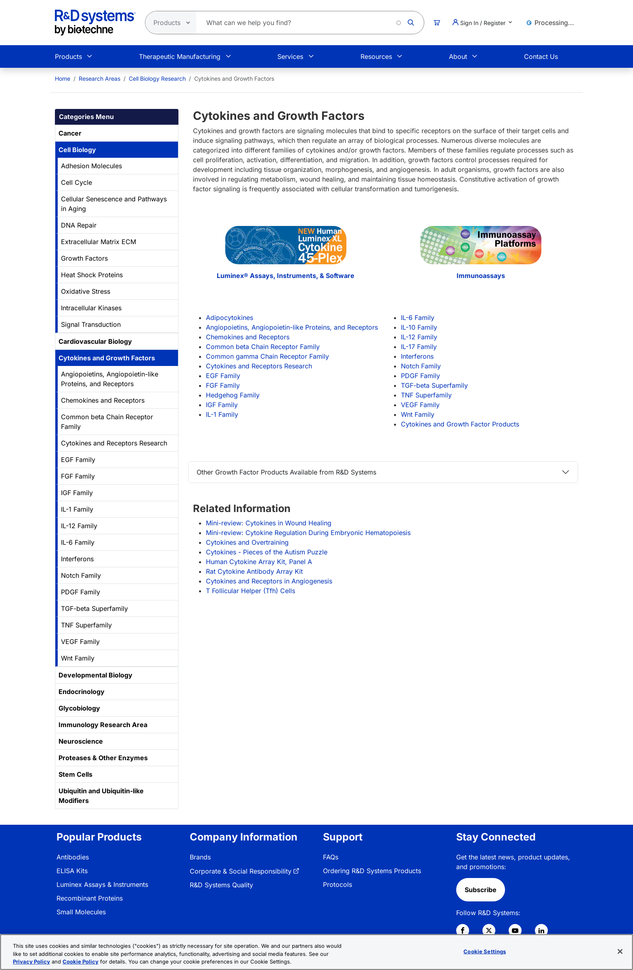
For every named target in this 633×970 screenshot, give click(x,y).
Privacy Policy (31, 961)
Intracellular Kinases (91, 308)
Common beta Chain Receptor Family (107, 422)
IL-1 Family (77, 509)
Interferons (77, 559)
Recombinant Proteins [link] (90, 898)
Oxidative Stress (85, 291)
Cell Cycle (76, 182)
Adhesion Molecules (91, 166)
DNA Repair (78, 225)
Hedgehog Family (233, 395)
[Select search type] (168, 22)
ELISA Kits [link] (72, 871)
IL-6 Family (77, 542)
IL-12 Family (79, 526)
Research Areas (99, 78)
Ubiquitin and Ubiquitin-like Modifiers (101, 796)
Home (62, 78)
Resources (376, 56)
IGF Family (77, 493)
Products (68, 56)
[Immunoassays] (480, 248)
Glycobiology (79, 708)
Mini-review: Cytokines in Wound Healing (268, 523)
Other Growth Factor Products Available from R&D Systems (286, 472)
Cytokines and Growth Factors (107, 358)
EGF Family (78, 460)
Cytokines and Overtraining (247, 542)
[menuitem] (62, 78)
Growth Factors (84, 258)
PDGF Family (80, 592)
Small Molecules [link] (81, 912)
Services (290, 56)
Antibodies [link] (73, 857)
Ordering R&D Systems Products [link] (372, 871)
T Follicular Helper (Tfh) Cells (250, 591)
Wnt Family (77, 658)
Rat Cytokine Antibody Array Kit (254, 571)
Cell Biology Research (157, 78)
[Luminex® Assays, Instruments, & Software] (285, 248)
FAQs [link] (330, 857)
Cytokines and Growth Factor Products (460, 424)
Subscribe (481, 890)
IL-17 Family (419, 347)
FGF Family (78, 476)
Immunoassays (481, 276)
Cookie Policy (81, 961)
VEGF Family (80, 642)
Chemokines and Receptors (103, 400)
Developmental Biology (95, 675)
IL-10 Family (419, 327)
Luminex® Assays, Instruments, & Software (285, 276)
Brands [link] (200, 857)
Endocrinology (82, 692)
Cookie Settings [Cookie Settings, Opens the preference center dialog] (484, 951)
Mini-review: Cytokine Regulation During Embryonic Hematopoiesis (308, 533)
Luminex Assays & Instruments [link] (102, 884)
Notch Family (81, 575)
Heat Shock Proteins (92, 275)
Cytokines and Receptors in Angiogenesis (269, 581)
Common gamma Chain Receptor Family (267, 356)
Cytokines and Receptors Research (114, 443)
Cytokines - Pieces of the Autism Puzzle (266, 552)
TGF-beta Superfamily (94, 608)
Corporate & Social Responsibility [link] (240, 871)
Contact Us (541, 56)
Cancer (70, 133)
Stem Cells (75, 774)
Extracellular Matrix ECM (98, 242)
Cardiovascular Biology (95, 341)
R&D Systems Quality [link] (221, 885)
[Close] (620, 951)
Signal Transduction (91, 324)
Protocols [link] (337, 884)
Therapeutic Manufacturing (179, 56)
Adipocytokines (229, 318)
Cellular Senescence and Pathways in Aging (114, 204)
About (458, 56)
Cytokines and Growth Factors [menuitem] (234, 78)
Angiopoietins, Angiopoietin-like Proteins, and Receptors (109, 379)
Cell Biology (77, 150)
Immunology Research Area (103, 725)
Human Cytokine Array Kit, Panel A (259, 562)
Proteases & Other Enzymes (103, 758)
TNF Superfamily (86, 625)
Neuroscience (81, 741)
